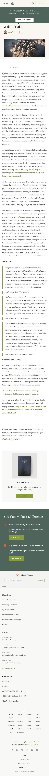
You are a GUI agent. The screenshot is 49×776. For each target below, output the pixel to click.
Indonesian (11, 721)
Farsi (38, 714)
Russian (20, 725)
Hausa (29, 718)
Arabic (11, 714)
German (20, 718)
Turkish (29, 729)
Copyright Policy (24, 763)
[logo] (12, 3)
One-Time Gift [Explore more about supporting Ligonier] (16, 558)
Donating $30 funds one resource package (22, 391)
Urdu (11, 732)
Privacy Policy (24, 767)
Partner (41, 3)
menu (5, 3)
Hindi (38, 718)
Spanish (29, 725)
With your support (25, 217)
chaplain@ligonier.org (11, 106)
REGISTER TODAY (24, 20)
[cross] (45, 9)
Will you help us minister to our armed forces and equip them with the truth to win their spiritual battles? (24, 409)
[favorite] (19, 32)
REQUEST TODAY (24, 496)
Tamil (11, 729)
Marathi (38, 721)
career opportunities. (30, 745)
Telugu (20, 729)
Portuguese (11, 725)
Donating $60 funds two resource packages (22, 394)
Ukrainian (38, 729)
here (43, 256)
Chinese (29, 714)
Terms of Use (24, 759)
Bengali (20, 714)
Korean (29, 721)
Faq (24, 755)
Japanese (20, 721)
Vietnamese (20, 732)
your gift (13, 378)
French (11, 718)
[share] (22, 32)
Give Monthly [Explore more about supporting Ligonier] (16, 537)
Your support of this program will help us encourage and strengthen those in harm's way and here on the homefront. (23, 172)
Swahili (38, 725)
